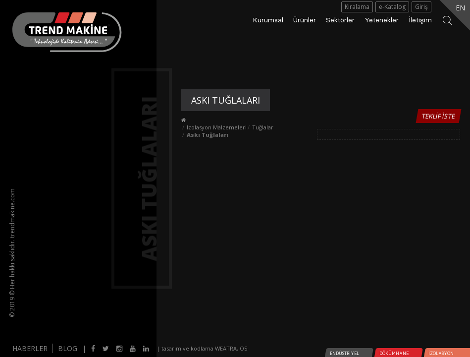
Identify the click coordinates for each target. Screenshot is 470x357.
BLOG (67, 348)
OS (243, 348)
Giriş (421, 6)
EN (460, 7)
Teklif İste (438, 116)
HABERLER (30, 348)
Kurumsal (268, 20)
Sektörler (340, 20)
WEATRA (226, 348)
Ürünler (304, 20)
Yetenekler (382, 20)
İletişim (420, 20)
